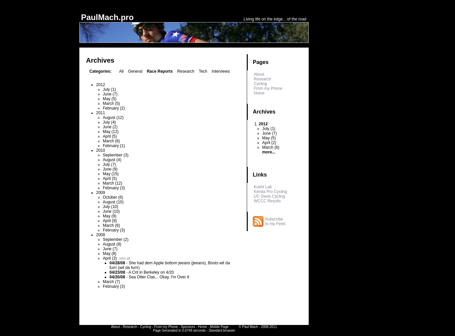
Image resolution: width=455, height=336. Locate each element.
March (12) (112, 183)
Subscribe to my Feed (275, 221)
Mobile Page (219, 327)
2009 (100, 192)
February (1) (114, 145)
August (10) (113, 202)
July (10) (110, 206)
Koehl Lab (263, 187)
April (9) (110, 220)
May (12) (111, 131)
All (121, 71)
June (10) (111, 211)
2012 (100, 84)
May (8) (110, 253)
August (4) (112, 159)
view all (124, 258)
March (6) (111, 141)
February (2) (114, 108)
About (259, 74)
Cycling (260, 83)
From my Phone (268, 88)
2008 (100, 234)
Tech (203, 71)
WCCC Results (267, 201)
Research (185, 71)
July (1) (109, 89)
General (135, 71)
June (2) (110, 127)
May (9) (110, 216)
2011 (100, 113)
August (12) (113, 117)
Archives (264, 112)
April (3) (110, 258)
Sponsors (188, 327)
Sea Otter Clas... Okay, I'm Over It (159, 277)
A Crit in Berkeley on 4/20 (151, 272)
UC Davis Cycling (269, 196)
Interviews (221, 71)
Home (259, 93)
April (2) (269, 142)
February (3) (114, 188)
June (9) (110, 169)
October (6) (113, 197)
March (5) (111, 103)
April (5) (110, 136)
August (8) (112, 244)
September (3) (116, 155)
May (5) (110, 98)
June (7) (110, 94)
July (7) (109, 164)
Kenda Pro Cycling (270, 191)
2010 (100, 150)
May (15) (111, 174)
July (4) (109, 122)
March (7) (111, 281)
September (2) (116, 239)
